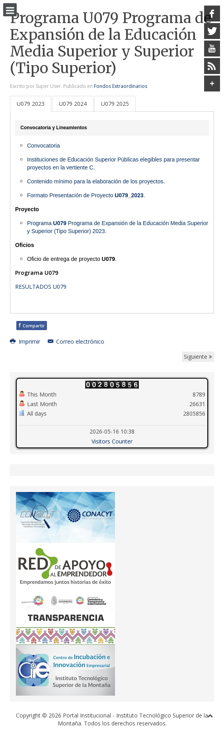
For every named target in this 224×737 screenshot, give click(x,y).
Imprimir (26, 341)
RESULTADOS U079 (40, 286)
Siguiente (198, 356)
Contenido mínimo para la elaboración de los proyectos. (96, 181)
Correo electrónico (76, 341)
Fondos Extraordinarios (120, 86)
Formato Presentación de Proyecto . (86, 195)
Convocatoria (43, 145)
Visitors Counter (112, 441)
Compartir (31, 325)
